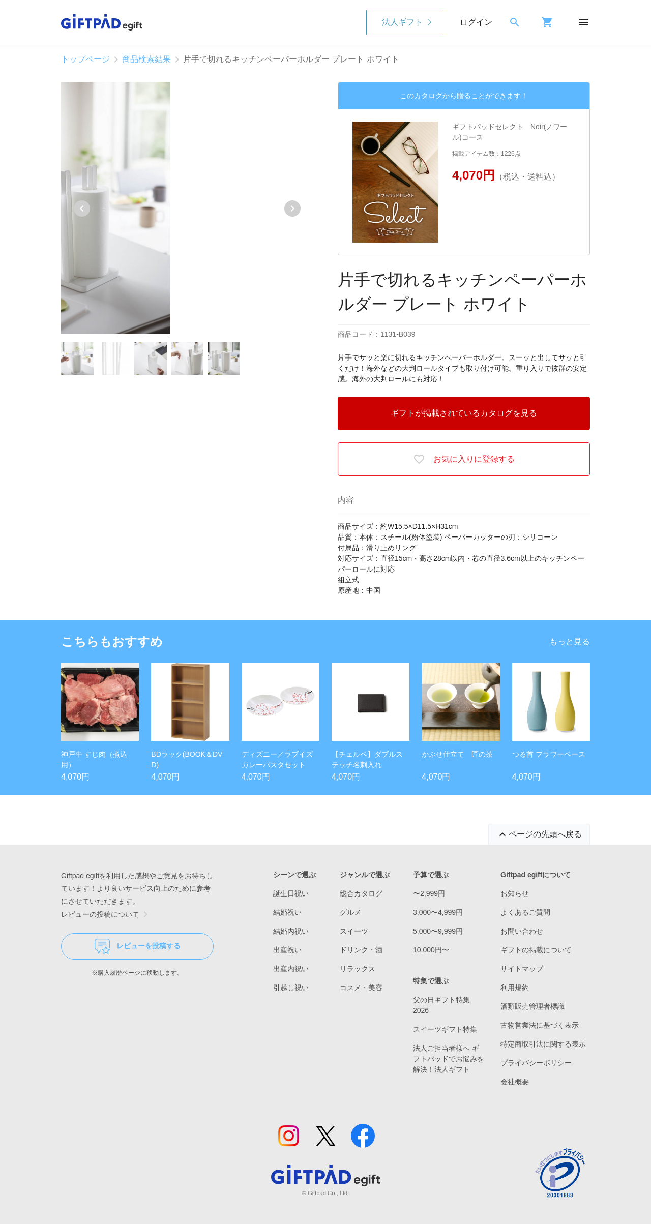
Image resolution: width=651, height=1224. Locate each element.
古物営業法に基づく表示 (539, 1025)
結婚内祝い (291, 931)
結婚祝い (287, 912)
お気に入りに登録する (464, 459)
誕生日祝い (291, 893)
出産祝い (287, 950)
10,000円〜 (431, 950)
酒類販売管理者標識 (532, 1006)
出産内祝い (291, 969)
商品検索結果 (146, 59)
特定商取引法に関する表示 (543, 1044)
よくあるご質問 (525, 912)
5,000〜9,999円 (438, 931)
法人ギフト (402, 22)
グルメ (350, 912)
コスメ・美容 (361, 987)
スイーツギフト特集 (445, 1029)
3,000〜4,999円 (438, 912)
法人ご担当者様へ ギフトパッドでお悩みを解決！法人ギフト (448, 1058)
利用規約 (514, 987)
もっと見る (569, 641)
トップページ (85, 59)
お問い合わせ (521, 931)
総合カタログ (361, 893)
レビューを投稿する (138, 946)
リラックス (357, 969)
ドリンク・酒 (361, 950)
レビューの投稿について (106, 914)
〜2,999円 (429, 893)
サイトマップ (521, 969)
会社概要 (514, 1082)
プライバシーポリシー (536, 1063)
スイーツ (354, 931)
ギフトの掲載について (536, 950)
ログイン (476, 22)
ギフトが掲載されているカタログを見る (464, 413)
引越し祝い (291, 987)
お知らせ (514, 893)
